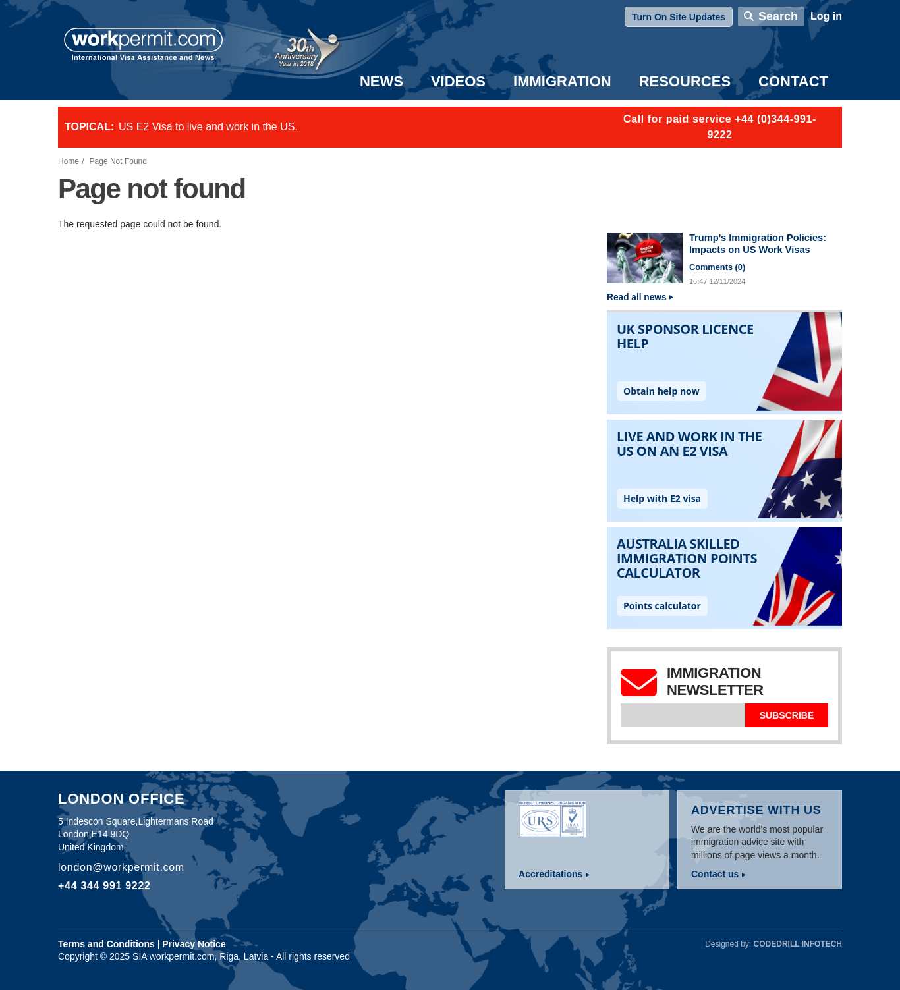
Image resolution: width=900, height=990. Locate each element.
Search (778, 16)
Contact (793, 81)
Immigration (562, 81)
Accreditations (550, 874)
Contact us (715, 874)
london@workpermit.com (121, 867)
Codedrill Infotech (798, 944)
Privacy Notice (194, 944)
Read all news (637, 297)
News (381, 81)
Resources (685, 81)
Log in (826, 16)
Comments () (717, 267)
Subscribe (787, 715)
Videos (458, 81)
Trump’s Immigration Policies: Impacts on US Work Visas (757, 244)
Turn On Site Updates (678, 17)
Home (68, 161)
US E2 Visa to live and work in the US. (208, 126)
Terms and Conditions (106, 944)
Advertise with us (756, 810)
